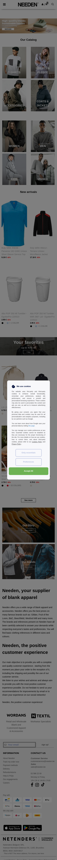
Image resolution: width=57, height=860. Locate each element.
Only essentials (29, 453)
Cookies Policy (37, 442)
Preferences (28, 462)
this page (31, 426)
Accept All (28, 471)
